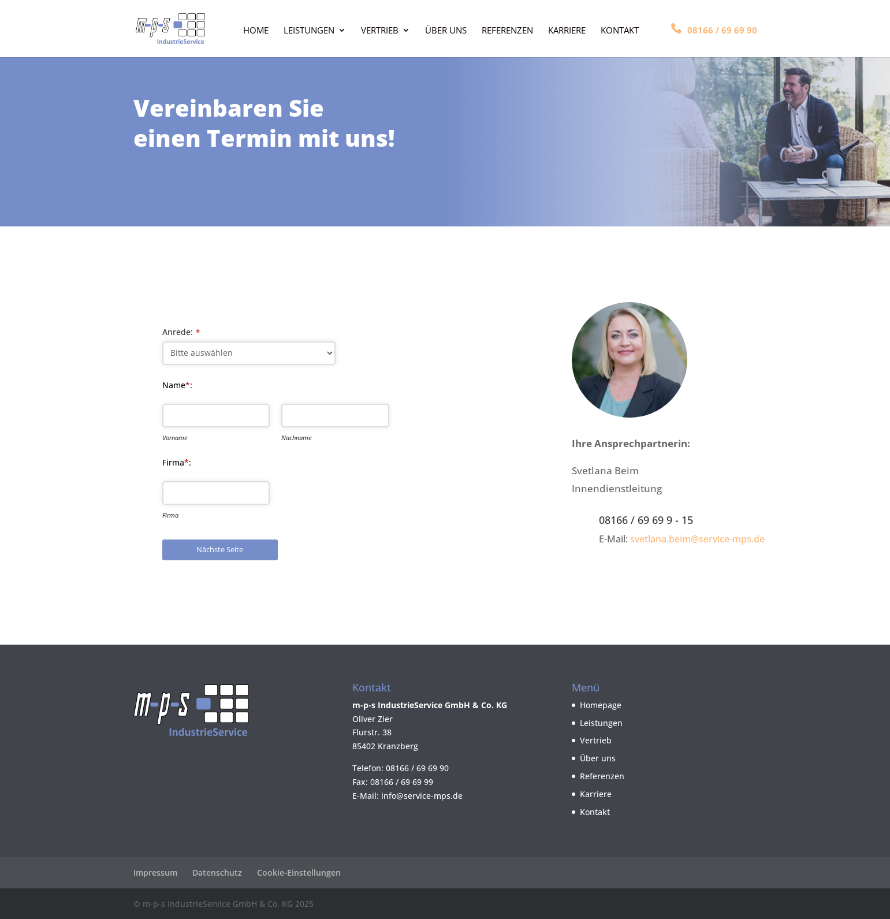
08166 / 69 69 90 (714, 29)
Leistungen (309, 31)
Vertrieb (380, 31)
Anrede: (181, 331)
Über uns (446, 31)
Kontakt (620, 31)
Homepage (600, 705)
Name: (177, 384)
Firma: (176, 462)
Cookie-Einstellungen (299, 872)
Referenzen (507, 31)
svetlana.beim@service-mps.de (697, 539)
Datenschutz (217, 872)
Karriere (567, 31)
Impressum (155, 872)
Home (256, 31)
